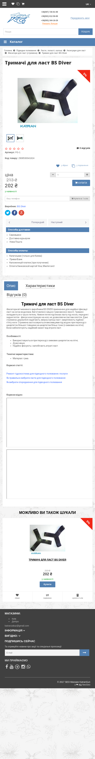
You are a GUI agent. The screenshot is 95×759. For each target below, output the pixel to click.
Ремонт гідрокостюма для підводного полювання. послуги (37, 373)
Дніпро (15, 621)
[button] (88, 4)
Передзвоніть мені (80, 18)
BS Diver (21, 206)
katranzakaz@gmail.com (17, 625)
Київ (14, 619)
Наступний (56, 222)
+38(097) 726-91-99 (49, 12)
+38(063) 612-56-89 (49, 16)
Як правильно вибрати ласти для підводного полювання (35, 378)
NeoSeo (86, 684)
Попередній (37, 222)
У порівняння (80, 165)
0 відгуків (83, 148)
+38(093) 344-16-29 (49, 20)
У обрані (62, 165)
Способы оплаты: (18, 250)
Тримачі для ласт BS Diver (47, 559)
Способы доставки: (19, 229)
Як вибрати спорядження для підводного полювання (34, 382)
